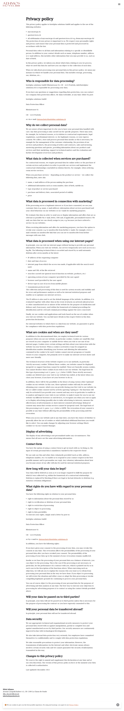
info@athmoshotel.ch (11, 696)
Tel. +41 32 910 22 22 (11, 694)
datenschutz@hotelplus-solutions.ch (51, 119)
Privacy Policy (73, 705)
